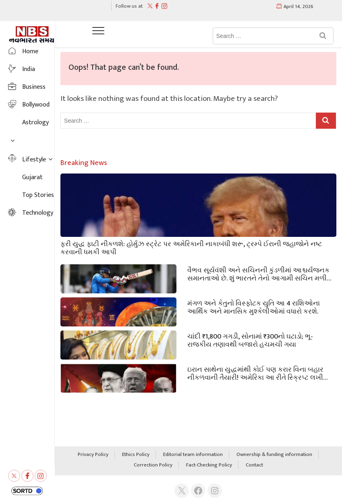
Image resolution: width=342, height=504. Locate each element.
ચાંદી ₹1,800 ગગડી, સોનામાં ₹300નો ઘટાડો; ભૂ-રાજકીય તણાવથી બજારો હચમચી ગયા (250, 340)
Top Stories (38, 195)
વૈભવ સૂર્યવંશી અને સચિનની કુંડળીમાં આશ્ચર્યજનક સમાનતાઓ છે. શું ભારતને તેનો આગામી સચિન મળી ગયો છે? (258, 273)
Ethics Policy (135, 455)
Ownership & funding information (274, 455)
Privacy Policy (93, 455)
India (28, 69)
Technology (37, 212)
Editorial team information (193, 455)
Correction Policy (153, 465)
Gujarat (32, 177)
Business (34, 87)
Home (30, 51)
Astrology (35, 122)
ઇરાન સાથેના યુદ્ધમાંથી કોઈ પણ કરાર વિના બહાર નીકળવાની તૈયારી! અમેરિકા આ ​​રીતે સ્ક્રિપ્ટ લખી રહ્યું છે (255, 373)
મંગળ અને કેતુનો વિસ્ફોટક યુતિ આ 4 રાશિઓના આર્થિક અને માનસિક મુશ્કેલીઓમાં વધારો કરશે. (253, 307)
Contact (254, 465)
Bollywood (36, 104)
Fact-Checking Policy (209, 465)
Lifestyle (34, 159)
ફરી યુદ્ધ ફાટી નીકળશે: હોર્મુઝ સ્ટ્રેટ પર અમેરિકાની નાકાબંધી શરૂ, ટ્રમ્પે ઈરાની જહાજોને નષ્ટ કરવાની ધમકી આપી (191, 247)
